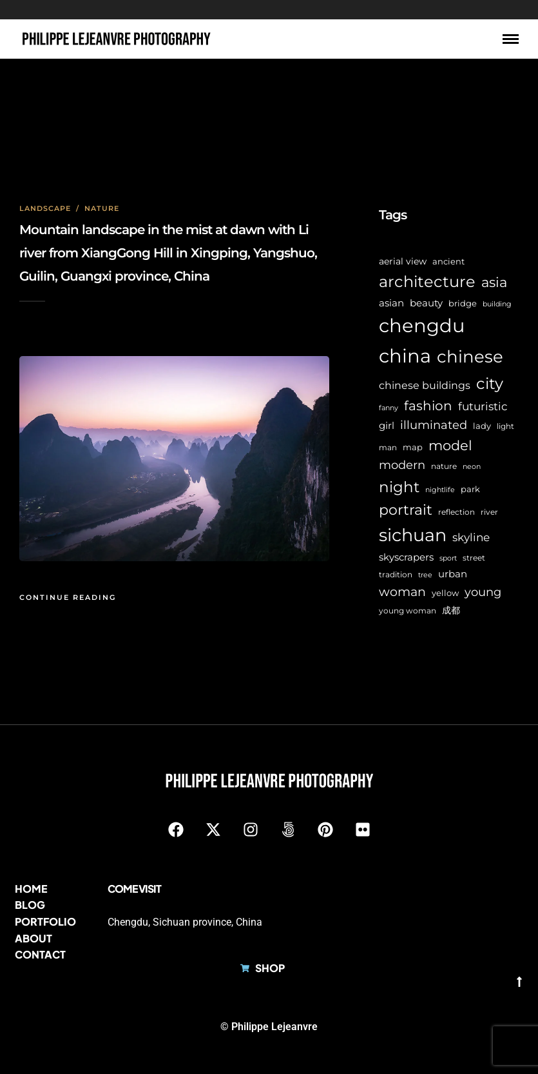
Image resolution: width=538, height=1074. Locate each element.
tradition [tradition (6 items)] (395, 574)
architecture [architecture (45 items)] (427, 281)
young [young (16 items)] (483, 592)
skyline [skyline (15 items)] (471, 537)
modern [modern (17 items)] (402, 465)
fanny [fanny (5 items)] (388, 408)
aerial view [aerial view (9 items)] (403, 261)
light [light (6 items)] (505, 426)
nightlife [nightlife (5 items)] (440, 490)
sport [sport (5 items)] (448, 558)
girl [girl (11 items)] (386, 425)
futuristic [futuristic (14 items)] (483, 406)
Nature (101, 208)
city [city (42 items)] (489, 383)
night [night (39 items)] (399, 486)
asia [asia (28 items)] (494, 282)
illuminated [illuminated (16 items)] (433, 425)
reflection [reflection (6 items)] (456, 512)
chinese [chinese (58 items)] (470, 356)
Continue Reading (67, 597)
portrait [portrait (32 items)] (405, 510)
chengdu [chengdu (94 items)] (422, 325)
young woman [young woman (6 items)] (407, 610)
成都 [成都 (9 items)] (451, 610)
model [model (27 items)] (450, 445)
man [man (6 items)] (388, 447)
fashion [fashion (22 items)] (428, 405)
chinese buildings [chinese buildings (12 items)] (424, 385)
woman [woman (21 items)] (402, 591)
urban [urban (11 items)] (452, 574)
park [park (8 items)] (470, 489)
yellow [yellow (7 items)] (445, 593)
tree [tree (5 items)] (425, 575)
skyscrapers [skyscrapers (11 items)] (406, 557)
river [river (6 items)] (489, 512)
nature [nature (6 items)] (444, 466)
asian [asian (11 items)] (391, 303)
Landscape (45, 208)
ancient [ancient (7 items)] (448, 261)
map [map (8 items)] (413, 447)
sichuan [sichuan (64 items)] (413, 535)
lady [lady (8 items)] (482, 426)
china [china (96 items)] (405, 355)
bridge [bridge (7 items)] (462, 303)
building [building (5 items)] (497, 304)
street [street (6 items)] (474, 557)
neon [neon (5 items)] (472, 466)
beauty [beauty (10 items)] (426, 303)
